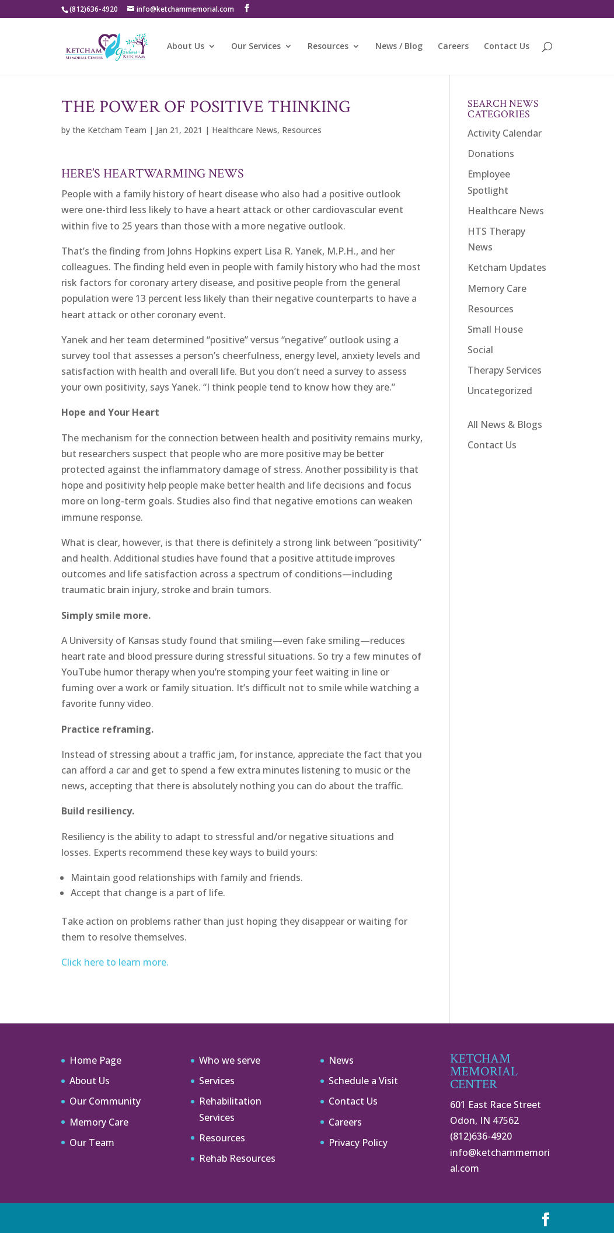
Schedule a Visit (363, 1080)
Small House (495, 329)
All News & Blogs (505, 424)
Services (217, 1080)
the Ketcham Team (109, 129)
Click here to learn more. (115, 962)
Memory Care (497, 288)
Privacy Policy (358, 1142)
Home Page (95, 1060)
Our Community (105, 1101)
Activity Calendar (505, 133)
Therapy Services (505, 370)
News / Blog (399, 46)
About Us (185, 46)
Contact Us (506, 46)
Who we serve (229, 1060)
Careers (453, 46)
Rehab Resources (237, 1158)
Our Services (256, 46)
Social (480, 349)
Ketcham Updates (507, 267)
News (341, 1060)
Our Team (91, 1142)
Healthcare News (244, 129)
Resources (328, 46)
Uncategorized (500, 390)
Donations (491, 153)
